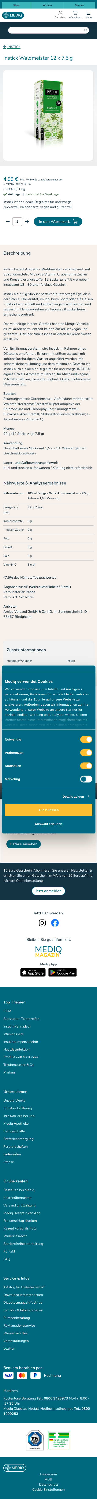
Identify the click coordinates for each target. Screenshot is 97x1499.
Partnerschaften (15, 1146)
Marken (9, 1072)
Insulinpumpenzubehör (20, 1041)
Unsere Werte (14, 1100)
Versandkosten (53, 179)
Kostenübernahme (17, 1197)
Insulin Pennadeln (17, 1026)
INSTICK (13, 47)
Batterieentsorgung (18, 1139)
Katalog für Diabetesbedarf (23, 1287)
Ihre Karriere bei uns (18, 1116)
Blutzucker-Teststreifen (21, 1018)
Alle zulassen (48, 810)
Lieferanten (12, 1154)
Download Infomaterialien (23, 1295)
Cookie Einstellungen (48, 1489)
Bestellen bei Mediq (18, 1190)
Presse (8, 1162)
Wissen (47, 5)
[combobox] (48, 30)
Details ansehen (23, 844)
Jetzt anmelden (48, 891)
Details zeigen (73, 796)
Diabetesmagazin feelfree (22, 1302)
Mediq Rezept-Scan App (21, 1213)
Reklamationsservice (19, 1325)
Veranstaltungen (16, 1341)
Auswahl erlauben (48, 824)
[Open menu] (88, 15)
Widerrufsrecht (15, 1236)
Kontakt (9, 1251)
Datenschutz (48, 1484)
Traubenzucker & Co (18, 1064)
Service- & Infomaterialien (23, 1310)
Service (79, 5)
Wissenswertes (15, 1333)
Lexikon (9, 1348)
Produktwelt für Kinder (20, 1057)
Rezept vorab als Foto (20, 1228)
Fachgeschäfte (14, 1131)
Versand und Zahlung (19, 1205)
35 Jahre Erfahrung (17, 1108)
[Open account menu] (60, 15)
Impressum (48, 1474)
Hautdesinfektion (16, 1049)
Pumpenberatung (16, 1318)
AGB (48, 1479)
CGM (7, 1011)
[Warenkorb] (75, 15)
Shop (16, 5)
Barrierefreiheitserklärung (23, 1243)
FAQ (6, 1259)
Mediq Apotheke (16, 1123)
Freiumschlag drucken (20, 1220)
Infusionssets (13, 1034)
